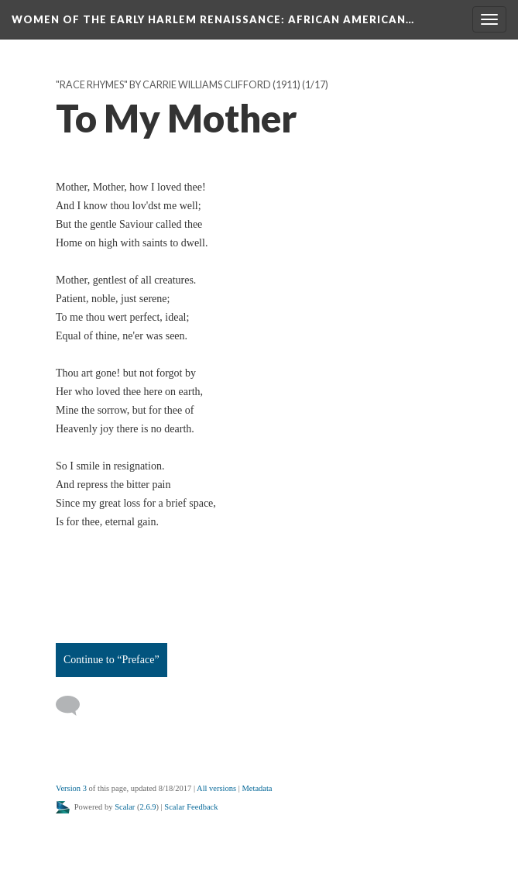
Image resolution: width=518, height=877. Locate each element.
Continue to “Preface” (111, 659)
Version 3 (71, 788)
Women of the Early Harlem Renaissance (213, 19)
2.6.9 (148, 807)
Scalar (125, 807)
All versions (216, 788)
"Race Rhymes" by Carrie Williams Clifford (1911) (178, 85)
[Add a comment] (75, 706)
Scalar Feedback (191, 807)
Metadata (257, 788)
